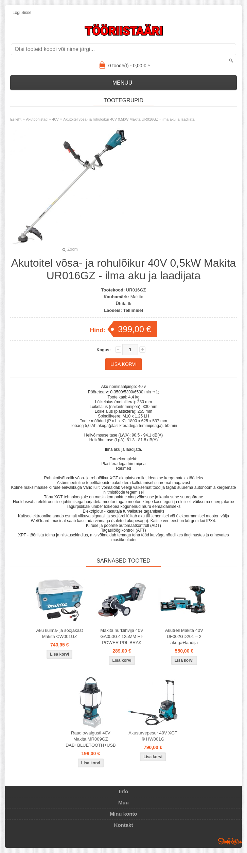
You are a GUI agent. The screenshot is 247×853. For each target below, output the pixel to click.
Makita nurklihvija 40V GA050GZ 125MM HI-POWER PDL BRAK (121, 636)
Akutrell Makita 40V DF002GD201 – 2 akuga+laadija (184, 636)
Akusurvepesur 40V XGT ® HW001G (152, 736)
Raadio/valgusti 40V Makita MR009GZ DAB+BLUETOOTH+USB (91, 739)
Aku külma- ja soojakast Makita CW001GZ (59, 633)
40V (55, 119)
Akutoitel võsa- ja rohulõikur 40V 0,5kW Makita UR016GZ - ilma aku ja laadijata (128, 119)
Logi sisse (22, 12)
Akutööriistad (37, 119)
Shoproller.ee (230, 841)
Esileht (15, 119)
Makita (136, 296)
